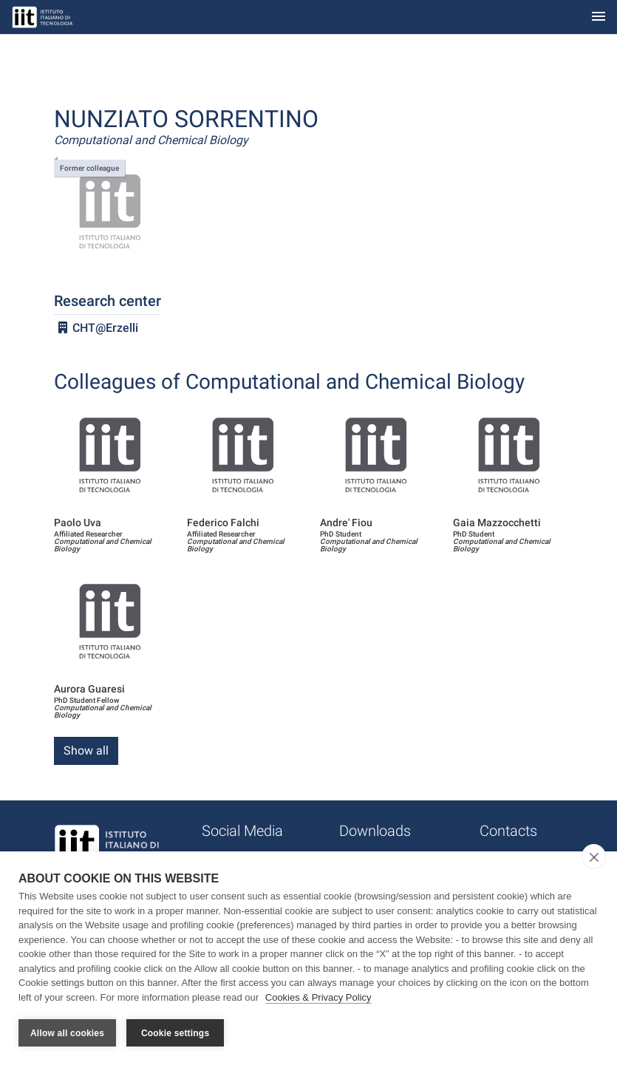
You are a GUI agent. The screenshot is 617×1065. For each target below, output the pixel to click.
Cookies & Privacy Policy (318, 997)
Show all (86, 751)
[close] (594, 856)
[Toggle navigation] (598, 17)
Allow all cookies (67, 1033)
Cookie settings (175, 1033)
